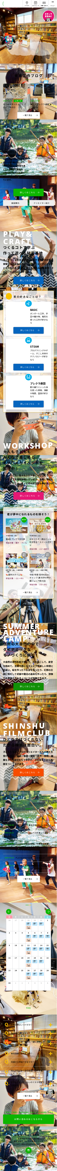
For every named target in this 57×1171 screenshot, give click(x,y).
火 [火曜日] (22, 917)
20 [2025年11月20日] (35, 958)
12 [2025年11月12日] (28, 945)
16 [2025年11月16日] (9, 958)
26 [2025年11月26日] (28, 970)
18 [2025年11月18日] (22, 958)
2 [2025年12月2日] (22, 983)
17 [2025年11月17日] (16, 958)
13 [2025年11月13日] (35, 945)
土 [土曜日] (47, 917)
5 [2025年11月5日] (28, 933)
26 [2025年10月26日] (9, 920)
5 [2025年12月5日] (41, 983)
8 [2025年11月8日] (47, 933)
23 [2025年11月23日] (9, 970)
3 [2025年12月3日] (28, 983)
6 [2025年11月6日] (34, 933)
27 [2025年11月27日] (35, 970)
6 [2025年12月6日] (47, 983)
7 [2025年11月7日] (41, 933)
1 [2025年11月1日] (47, 920)
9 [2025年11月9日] (9, 945)
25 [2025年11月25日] (22, 970)
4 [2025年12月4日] (34, 983)
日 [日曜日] (9, 917)
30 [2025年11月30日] (9, 983)
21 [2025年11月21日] (41, 958)
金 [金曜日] (41, 917)
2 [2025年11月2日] (9, 933)
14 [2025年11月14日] (41, 945)
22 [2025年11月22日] (48, 958)
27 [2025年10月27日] (16, 920)
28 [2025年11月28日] (41, 970)
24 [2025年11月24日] (16, 970)
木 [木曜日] (35, 917)
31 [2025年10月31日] (41, 920)
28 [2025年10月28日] (22, 920)
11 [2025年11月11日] (22, 945)
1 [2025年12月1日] (15, 983)
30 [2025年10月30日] (35, 920)
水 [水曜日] (28, 917)
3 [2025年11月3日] (15, 933)
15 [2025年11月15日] (48, 945)
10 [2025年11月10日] (16, 945)
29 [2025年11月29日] (48, 970)
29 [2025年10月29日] (28, 920)
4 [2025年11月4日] (22, 933)
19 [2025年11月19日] (28, 958)
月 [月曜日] (16, 917)
